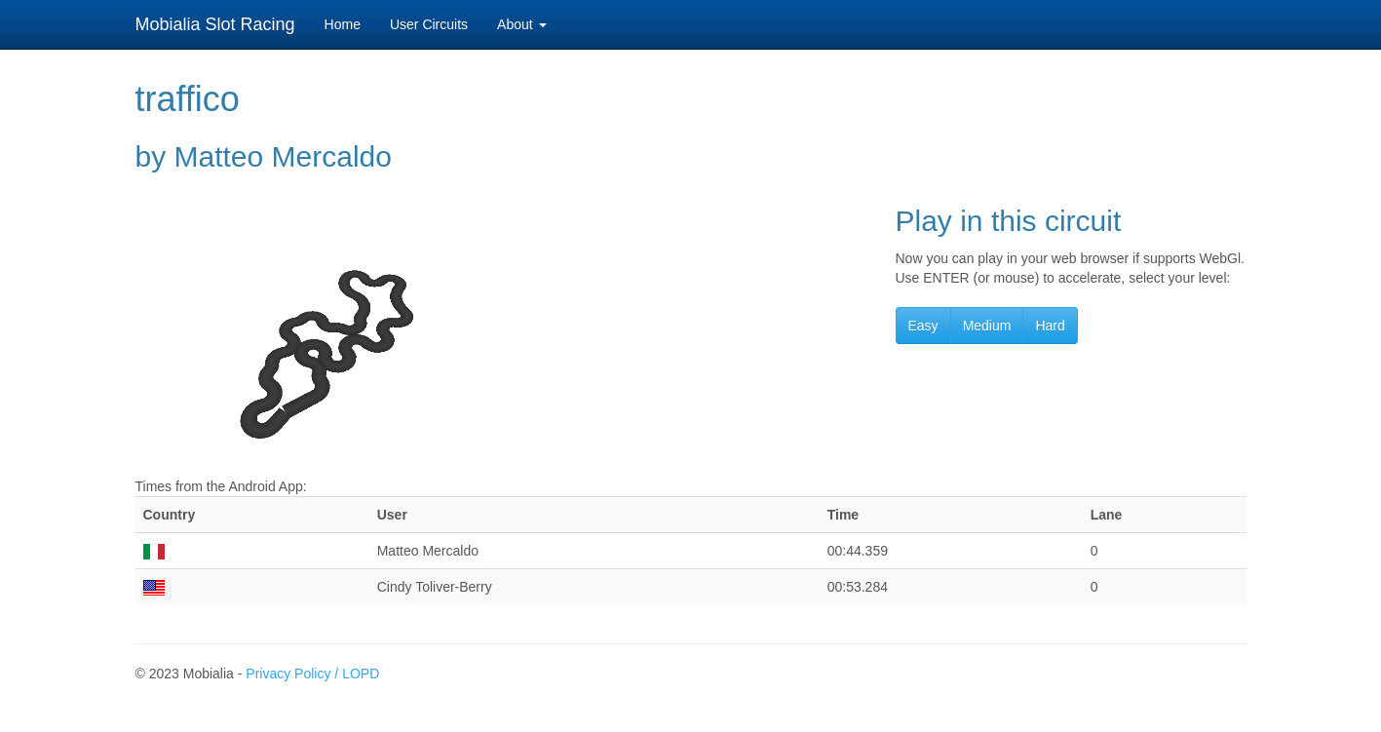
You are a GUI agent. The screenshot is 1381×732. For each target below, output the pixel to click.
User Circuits (429, 24)
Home (343, 24)
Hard (1049, 325)
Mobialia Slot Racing (215, 24)
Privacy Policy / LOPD (312, 673)
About (521, 24)
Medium (987, 325)
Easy (923, 325)
